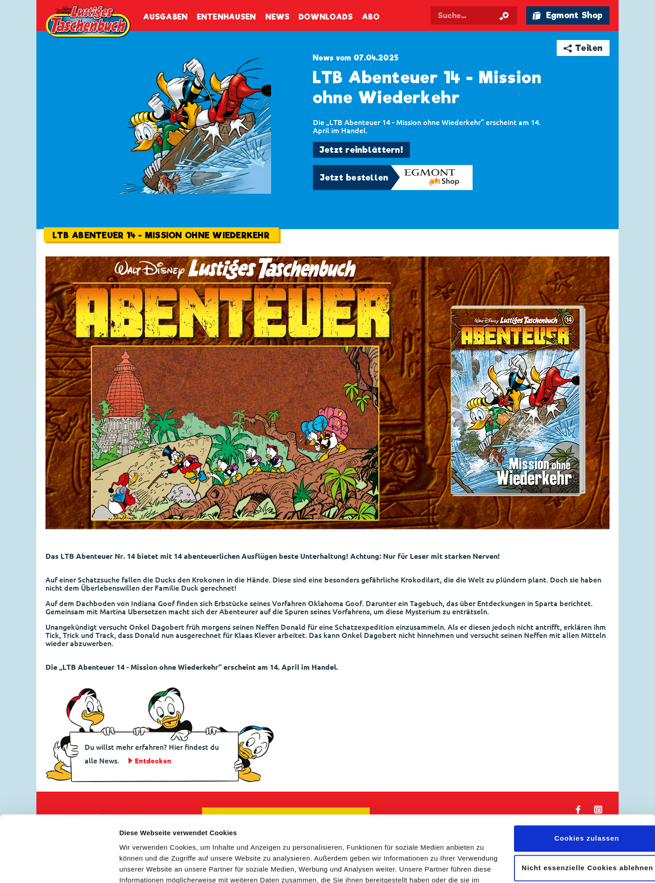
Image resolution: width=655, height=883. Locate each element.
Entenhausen (226, 17)
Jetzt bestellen (354, 177)
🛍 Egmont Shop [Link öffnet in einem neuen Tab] (568, 15)
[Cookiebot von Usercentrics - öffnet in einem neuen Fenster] (59, 865)
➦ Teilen (583, 48)
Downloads (326, 17)
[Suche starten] (504, 15)
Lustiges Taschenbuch (88, 22)
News (278, 17)
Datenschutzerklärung (208, 840)
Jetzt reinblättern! (361, 150)
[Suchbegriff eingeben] (474, 15)
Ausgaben (165, 17)
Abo (370, 17)
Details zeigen (142, 865)
